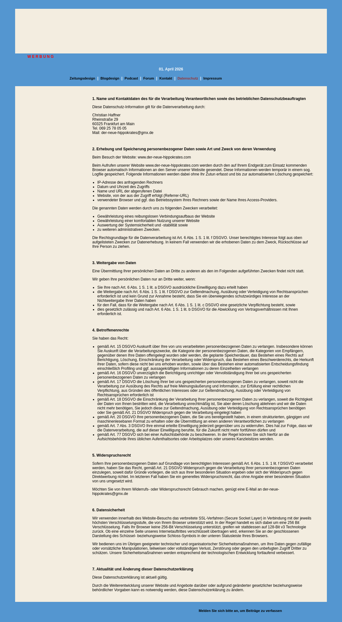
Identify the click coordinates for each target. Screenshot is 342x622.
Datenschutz (188, 78)
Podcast (131, 78)
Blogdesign (109, 78)
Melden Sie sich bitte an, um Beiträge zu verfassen (240, 611)
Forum (148, 78)
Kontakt (165, 78)
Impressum (212, 78)
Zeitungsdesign (82, 78)
